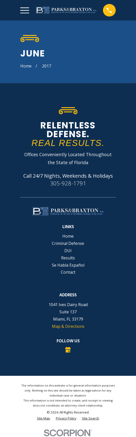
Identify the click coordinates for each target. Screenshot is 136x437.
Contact (68, 272)
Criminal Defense (68, 243)
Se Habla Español (68, 265)
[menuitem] (43, 419)
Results (68, 258)
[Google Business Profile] (68, 350)
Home (68, 236)
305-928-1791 (68, 183)
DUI (68, 250)
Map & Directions (68, 326)
